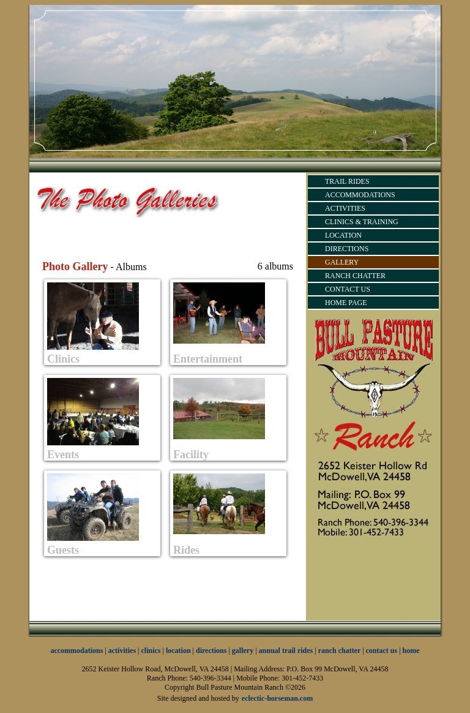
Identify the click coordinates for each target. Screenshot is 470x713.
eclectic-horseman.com (277, 698)
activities (122, 650)
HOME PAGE (346, 302)
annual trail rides (286, 650)
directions (211, 650)
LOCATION (343, 235)
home (411, 650)
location (178, 650)
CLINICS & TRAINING (361, 221)
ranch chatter (340, 650)
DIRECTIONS (346, 248)
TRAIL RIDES (347, 181)
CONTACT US (347, 289)
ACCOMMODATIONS (360, 195)
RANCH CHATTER (355, 275)
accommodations (76, 650)
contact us (382, 650)
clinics (151, 650)
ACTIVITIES (345, 208)
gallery (242, 650)
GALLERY (342, 262)
